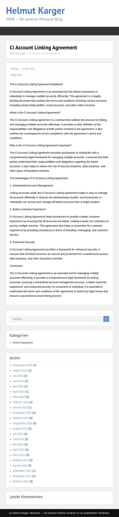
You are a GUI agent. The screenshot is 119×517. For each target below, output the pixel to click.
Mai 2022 (18, 444)
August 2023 (20, 370)
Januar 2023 (20, 407)
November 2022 (22, 412)
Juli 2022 (18, 433)
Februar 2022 (21, 460)
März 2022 (19, 454)
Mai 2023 (18, 386)
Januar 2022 (20, 465)
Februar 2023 (21, 402)
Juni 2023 (18, 381)
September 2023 (22, 365)
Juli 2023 (18, 375)
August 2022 (20, 428)
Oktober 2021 (21, 481)
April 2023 (19, 391)
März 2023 (19, 396)
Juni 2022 (18, 439)
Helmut (14, 68)
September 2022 (22, 423)
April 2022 (19, 449)
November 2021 (22, 476)
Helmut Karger (35, 10)
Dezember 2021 (22, 470)
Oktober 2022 (21, 418)
